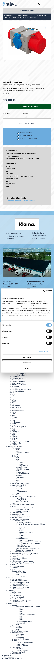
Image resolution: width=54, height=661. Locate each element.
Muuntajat (15, 386)
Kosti (21, 464)
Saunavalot (16, 376)
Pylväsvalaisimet (22, 375)
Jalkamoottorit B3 (26, 540)
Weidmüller (20, 649)
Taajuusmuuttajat (18, 652)
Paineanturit (20, 623)
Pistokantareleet (22, 645)
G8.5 (13, 430)
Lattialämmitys (17, 589)
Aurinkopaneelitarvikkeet (21, 555)
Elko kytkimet (21, 472)
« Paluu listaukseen (27, 10)
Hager (18, 480)
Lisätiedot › (7, 94)
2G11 (13, 420)
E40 (13, 409)
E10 (13, 398)
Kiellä (27, 368)
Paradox (19, 488)
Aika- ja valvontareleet (24, 642)
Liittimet (15, 506)
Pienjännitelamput (19, 411)
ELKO (17, 454)
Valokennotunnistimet (24, 621)
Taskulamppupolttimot (20, 441)
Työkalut (15, 495)
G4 (13, 402)
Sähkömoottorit (22, 539)
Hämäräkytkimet (22, 501)
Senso (18, 470)
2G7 (13, 414)
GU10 (13, 394)
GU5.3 (14, 401)
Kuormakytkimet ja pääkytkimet (28, 548)
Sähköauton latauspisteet (21, 552)
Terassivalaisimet (18, 381)
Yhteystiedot (9, 657)
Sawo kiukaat (21, 576)
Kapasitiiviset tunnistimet (25, 615)
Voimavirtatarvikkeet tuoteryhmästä (21, 201)
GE (17, 479)
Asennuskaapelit (18, 597)
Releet (14, 556)
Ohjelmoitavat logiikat (20, 631)
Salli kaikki (27, 357)
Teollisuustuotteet (39, 16)
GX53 (14, 412)
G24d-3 (15, 436)
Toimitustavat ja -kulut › (15, 236)
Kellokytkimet (21, 500)
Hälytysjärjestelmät (19, 485)
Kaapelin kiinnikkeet (19, 558)
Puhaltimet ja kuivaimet (20, 582)
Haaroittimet (20, 636)
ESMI (17, 493)
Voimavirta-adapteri (29, 17)
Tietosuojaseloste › (39, 236)
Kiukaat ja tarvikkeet (19, 571)
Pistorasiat (16, 448)
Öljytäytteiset (17, 579)
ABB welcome (17, 513)
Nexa (17, 459)
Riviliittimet (16, 647)
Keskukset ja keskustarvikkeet (23, 505)
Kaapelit (11, 590)
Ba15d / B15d (16, 443)
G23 (13, 435)
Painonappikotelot (23, 547)
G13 (13, 419)
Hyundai (19, 475)
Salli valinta (27, 363)
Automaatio (12, 603)
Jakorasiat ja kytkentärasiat (22, 508)
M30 (21, 610)
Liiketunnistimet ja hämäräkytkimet (25, 553)
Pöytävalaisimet (18, 391)
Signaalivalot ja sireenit (24, 550)
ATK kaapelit (16, 598)
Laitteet (15, 568)
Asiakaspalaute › (38, 238)
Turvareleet (20, 644)
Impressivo (23, 466)
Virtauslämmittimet (19, 581)
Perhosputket (17, 422)
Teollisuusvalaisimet (19, 378)
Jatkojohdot (16, 595)
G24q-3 (15, 445)
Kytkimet (15, 456)
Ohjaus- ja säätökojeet (20, 639)
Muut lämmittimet (18, 584)
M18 (20, 611)
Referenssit (8, 655)
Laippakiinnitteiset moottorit (30, 542)
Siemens (19, 487)
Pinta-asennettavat (23, 509)
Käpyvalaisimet (21, 373)
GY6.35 (14, 425)
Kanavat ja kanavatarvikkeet (23, 561)
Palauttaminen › (38, 233)
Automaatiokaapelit (19, 602)
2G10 (13, 433)
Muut (13, 428)
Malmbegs (20, 477)
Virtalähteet (16, 654)
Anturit (14, 605)
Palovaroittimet (21, 492)
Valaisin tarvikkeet (19, 385)
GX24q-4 (15, 432)
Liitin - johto (20, 637)
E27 (13, 396)
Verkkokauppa (9, 16)
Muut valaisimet (18, 383)
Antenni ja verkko (18, 514)
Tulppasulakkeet (18, 566)
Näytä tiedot (43, 351)
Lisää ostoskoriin (30, 107)
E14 (13, 404)
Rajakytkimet (21, 545)
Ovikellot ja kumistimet (20, 519)
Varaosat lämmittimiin (20, 587)
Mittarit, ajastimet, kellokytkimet (24, 496)
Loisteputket (16, 415)
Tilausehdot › (10, 239)
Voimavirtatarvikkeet (11, 17)
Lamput (11, 393)
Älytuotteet (16, 560)
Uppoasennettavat (23, 511)
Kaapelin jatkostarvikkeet (21, 600)
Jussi (21, 462)
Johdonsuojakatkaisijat (20, 474)
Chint (21, 530)
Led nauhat (16, 388)
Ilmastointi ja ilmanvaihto (21, 516)
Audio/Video (16, 592)
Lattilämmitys (17, 517)
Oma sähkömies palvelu (13, 658)
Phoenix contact (22, 650)
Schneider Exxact (22, 469)
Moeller (22, 529)
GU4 (13, 440)
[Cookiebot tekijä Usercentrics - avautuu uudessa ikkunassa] (43, 291)
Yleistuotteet (13, 564)
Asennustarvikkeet (23, 16)
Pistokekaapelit (17, 633)
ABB (17, 451)
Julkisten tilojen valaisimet (21, 389)
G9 (13, 399)
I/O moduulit (16, 626)
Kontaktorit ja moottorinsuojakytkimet (30, 524)
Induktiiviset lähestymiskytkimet (28, 607)
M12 (20, 608)
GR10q (14, 423)
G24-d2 (15, 438)
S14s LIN (14, 417)
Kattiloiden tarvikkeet (20, 586)
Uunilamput (16, 406)
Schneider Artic (21, 467)
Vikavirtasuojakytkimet (20, 483)
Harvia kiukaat (21, 573)
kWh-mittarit (21, 498)
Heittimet (15, 380)
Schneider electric (23, 453)
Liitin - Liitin (20, 634)
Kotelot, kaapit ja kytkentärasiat (28, 543)
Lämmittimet (13, 577)
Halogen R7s (16, 407)
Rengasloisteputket (19, 427)
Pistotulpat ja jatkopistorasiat (23, 563)
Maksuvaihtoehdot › (13, 234)
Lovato (22, 527)
